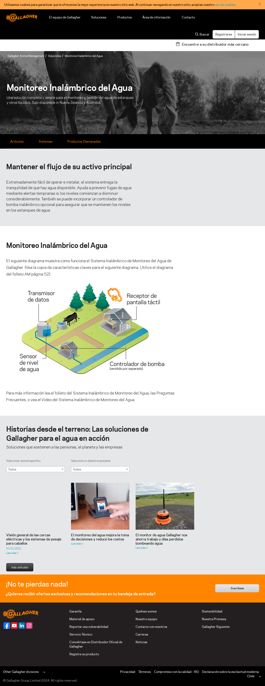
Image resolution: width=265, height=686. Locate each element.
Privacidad (127, 672)
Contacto (188, 17)
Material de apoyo (81, 619)
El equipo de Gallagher (65, 17)
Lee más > (12, 553)
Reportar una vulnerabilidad (88, 627)
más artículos (19, 567)
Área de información (156, 17)
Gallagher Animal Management (26, 56)
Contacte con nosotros (151, 627)
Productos (124, 17)
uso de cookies (225, 4)
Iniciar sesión (247, 34)
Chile (250, 676)
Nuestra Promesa (214, 619)
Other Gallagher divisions (21, 672)
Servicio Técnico (80, 634)
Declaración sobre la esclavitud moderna (230, 672)
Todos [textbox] (12, 469)
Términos (144, 672)
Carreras (142, 634)
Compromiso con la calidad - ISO (176, 672)
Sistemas (45, 141)
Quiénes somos (146, 611)
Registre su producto (84, 654)
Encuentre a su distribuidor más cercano (215, 44)
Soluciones (99, 17)
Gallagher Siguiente (216, 627)
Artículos (17, 141)
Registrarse (223, 34)
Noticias (141, 642)
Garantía (75, 611)
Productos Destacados (84, 141)
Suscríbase (237, 588)
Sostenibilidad (212, 611)
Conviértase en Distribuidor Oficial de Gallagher (95, 644)
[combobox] (35, 469)
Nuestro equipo (146, 619)
